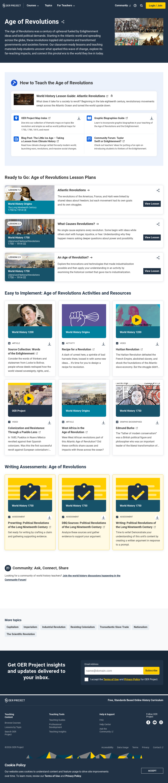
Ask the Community (106, 730)
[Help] (135, 5)
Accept (152, 770)
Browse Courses (13, 723)
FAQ (102, 720)
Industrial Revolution (53, 627)
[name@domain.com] (122, 671)
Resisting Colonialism (83, 627)
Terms (135, 747)
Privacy (145, 747)
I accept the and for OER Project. (124, 679)
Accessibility (107, 747)
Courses (33, 6)
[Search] (141, 5)
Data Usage (122, 747)
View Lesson (152, 203)
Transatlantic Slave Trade (114, 627)
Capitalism (13, 627)
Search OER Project (10, 733)
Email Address (91, 664)
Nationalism (140, 627)
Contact (158, 747)
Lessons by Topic (13, 727)
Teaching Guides (57, 720)
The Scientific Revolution (21, 634)
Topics (48, 5)
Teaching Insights (57, 731)
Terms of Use (52, 775)
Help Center (105, 724)
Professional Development (55, 725)
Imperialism (30, 627)
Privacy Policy (73, 775)
